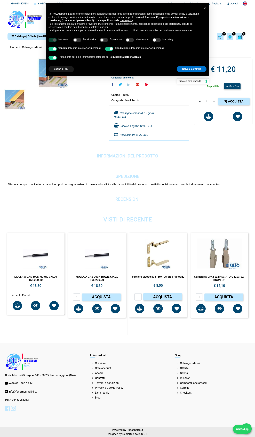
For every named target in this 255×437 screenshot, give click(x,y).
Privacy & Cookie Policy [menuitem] (109, 387)
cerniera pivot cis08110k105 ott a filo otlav (158, 276)
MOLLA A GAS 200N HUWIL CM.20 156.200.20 (97, 278)
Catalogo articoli (32, 47)
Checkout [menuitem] (186, 392)
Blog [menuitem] (97, 397)
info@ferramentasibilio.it (23, 391)
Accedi (234, 3)
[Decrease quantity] (200, 101)
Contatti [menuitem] (100, 378)
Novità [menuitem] (184, 373)
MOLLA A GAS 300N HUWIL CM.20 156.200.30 (35, 278)
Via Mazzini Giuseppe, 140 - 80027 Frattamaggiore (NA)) (42, 375)
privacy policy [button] (178, 13)
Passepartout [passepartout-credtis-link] (135, 430)
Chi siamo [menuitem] (101, 363)
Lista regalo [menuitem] (102, 392)
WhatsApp (242, 429)
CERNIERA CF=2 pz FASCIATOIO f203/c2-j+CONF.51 (219, 278)
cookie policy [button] (126, 20)
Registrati (217, 3)
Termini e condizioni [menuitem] (107, 383)
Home (14, 47)
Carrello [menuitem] (184, 387)
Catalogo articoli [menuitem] (190, 363)
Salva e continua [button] (191, 69)
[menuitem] (245, 3)
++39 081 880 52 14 (21, 383)
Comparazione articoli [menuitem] (193, 383)
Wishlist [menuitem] (185, 378)
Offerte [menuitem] (184, 368)
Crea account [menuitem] (103, 368)
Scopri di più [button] (61, 69)
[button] (35, 305)
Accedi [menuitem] (99, 373)
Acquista (233, 101)
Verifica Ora (232, 86)
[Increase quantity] (214, 101)
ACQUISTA (101, 297)
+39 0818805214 (18, 3)
